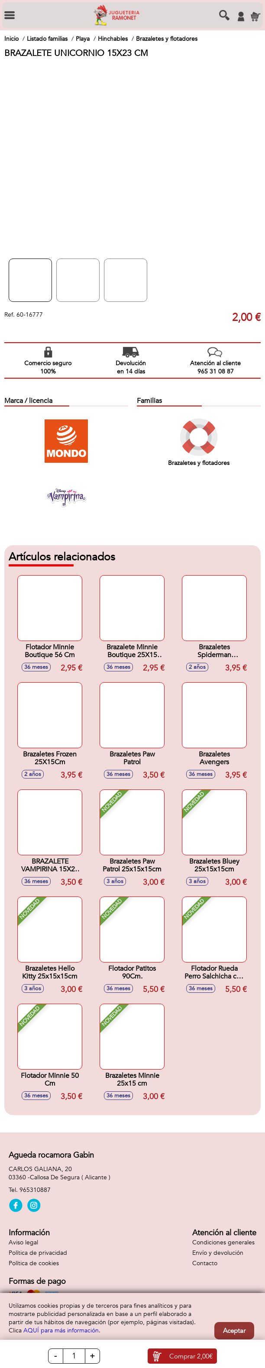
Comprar (191, 1356)
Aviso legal (23, 1242)
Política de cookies (34, 1263)
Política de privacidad (38, 1253)
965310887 (35, 1190)
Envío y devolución (217, 1253)
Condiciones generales (223, 1242)
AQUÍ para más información (61, 1330)
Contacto (204, 1263)
